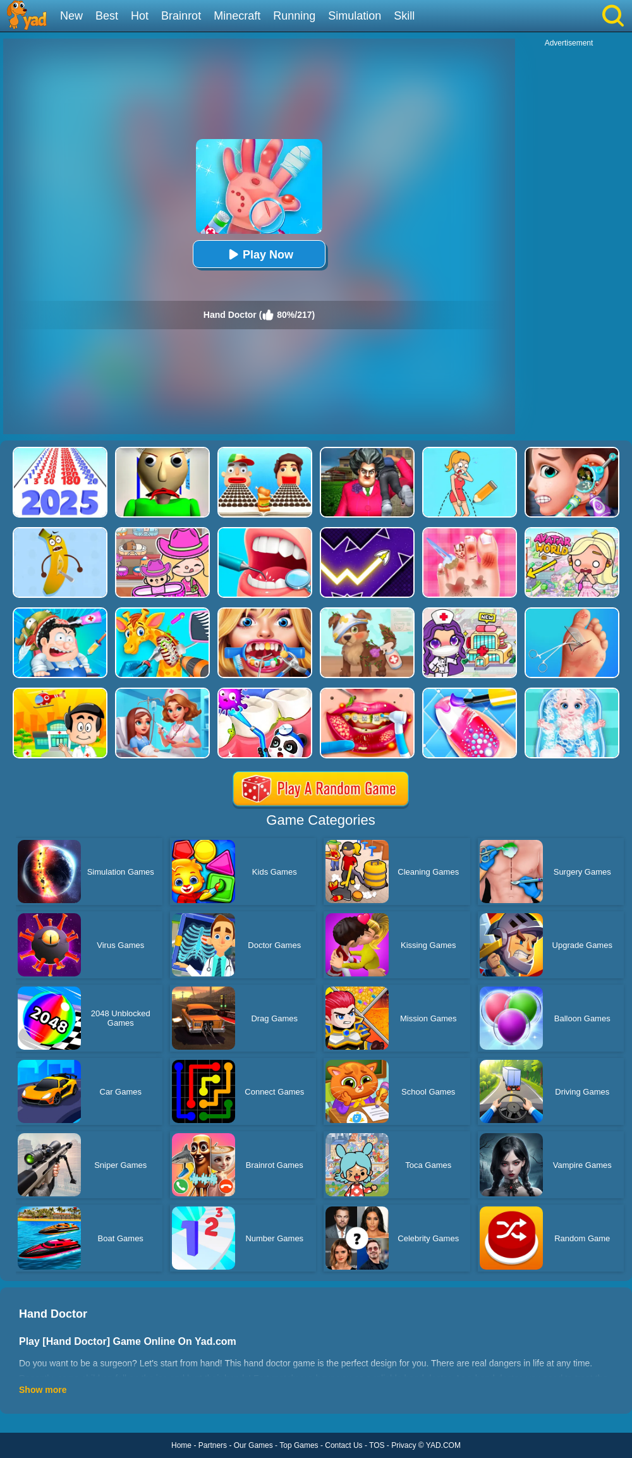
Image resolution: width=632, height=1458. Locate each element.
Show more (42, 1390)
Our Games (253, 1445)
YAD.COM (443, 1445)
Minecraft (237, 15)
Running (294, 15)
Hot (140, 15)
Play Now (259, 254)
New (71, 15)
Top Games (298, 1445)
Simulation (354, 15)
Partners (212, 1445)
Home (181, 1445)
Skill (404, 15)
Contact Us (343, 1445)
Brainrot (181, 15)
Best (106, 15)
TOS (376, 1445)
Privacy (403, 1445)
